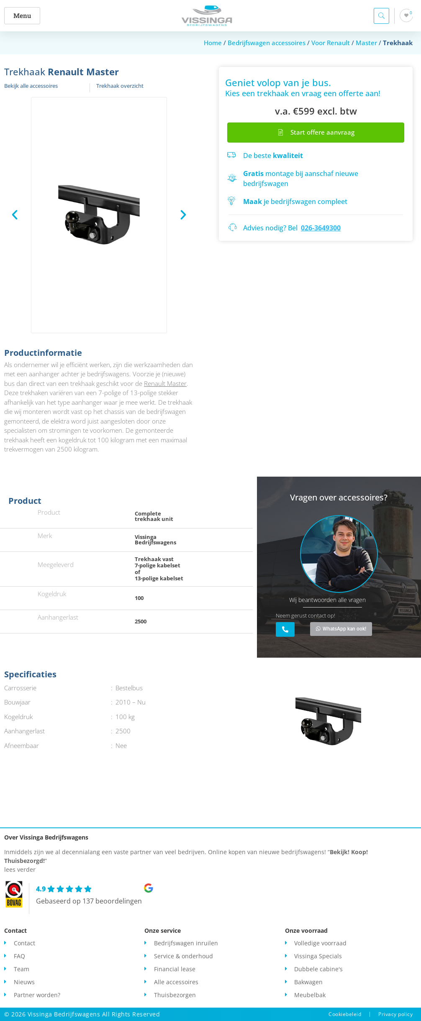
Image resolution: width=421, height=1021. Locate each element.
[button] (23, 15)
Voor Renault (330, 42)
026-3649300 (321, 227)
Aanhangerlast (58, 617)
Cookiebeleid (345, 1014)
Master (366, 42)
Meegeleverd (56, 564)
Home (213, 42)
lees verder (20, 869)
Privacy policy (395, 1014)
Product (49, 512)
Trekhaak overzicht (120, 85)
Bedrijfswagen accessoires (266, 42)
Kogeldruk (52, 594)
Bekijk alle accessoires (31, 85)
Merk (45, 535)
